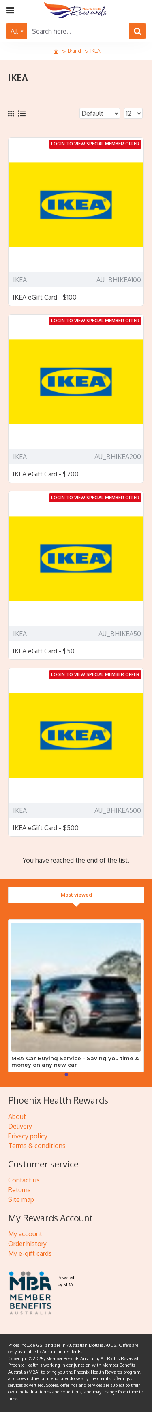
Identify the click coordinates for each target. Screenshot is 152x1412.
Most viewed (76, 895)
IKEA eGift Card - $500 (46, 828)
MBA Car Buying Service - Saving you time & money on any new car (75, 1061)
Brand (74, 51)
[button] (66, 1074)
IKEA (20, 280)
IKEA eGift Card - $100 (45, 297)
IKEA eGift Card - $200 (46, 474)
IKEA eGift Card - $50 (44, 651)
